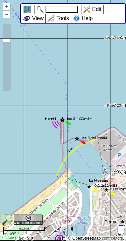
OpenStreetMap (86, 238)
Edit (97, 9)
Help (87, 18)
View (38, 18)
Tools (62, 18)
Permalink (114, 221)
